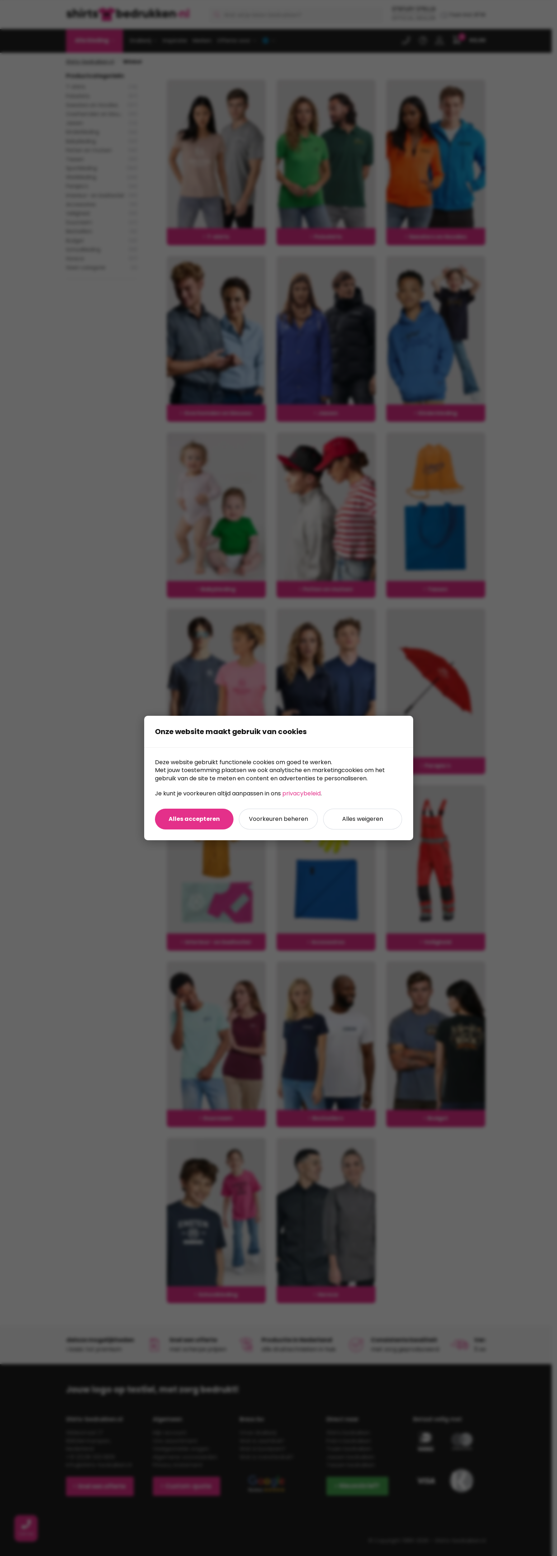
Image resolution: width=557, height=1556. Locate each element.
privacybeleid (301, 793)
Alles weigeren (362, 819)
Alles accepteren (194, 819)
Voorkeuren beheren (278, 819)
